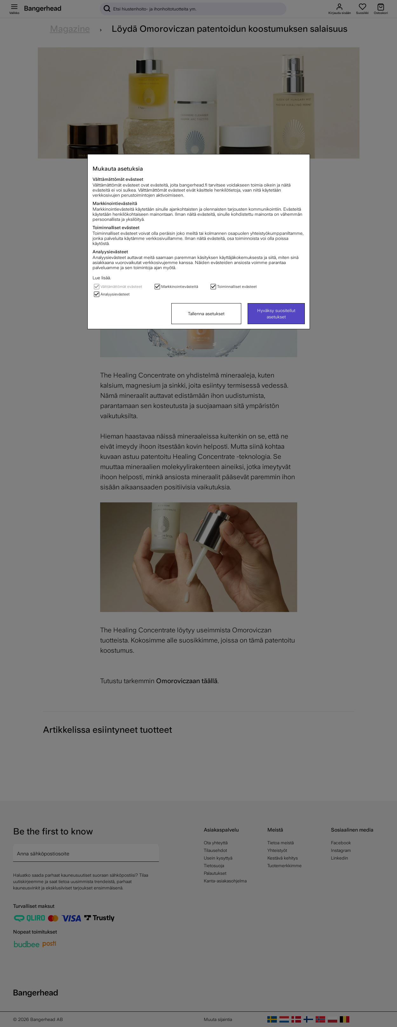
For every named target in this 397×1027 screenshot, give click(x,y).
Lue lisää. (101, 277)
